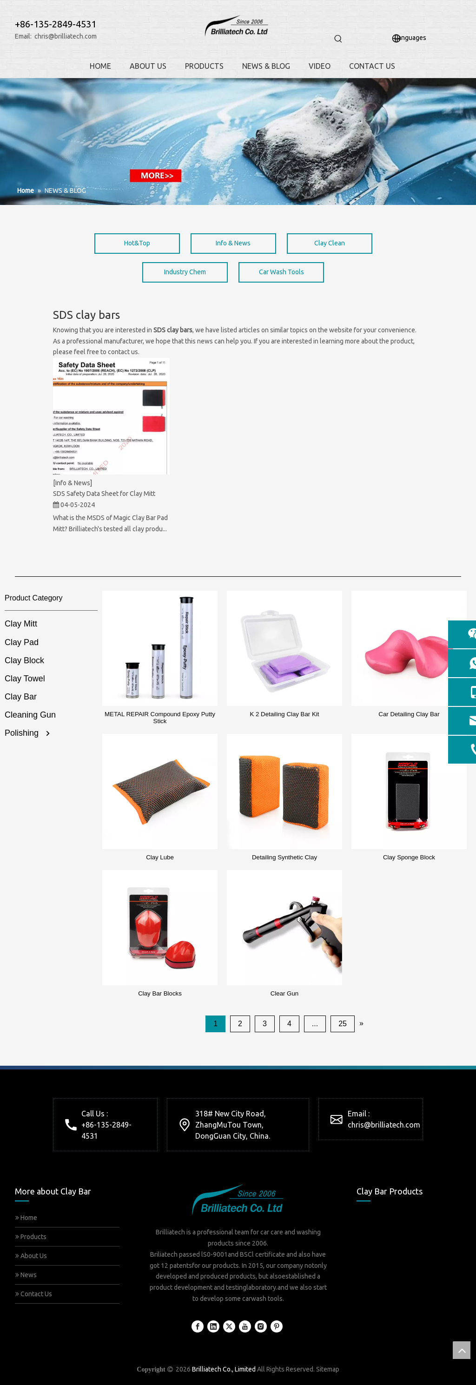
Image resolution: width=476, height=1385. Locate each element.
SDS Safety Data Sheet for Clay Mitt (104, 493)
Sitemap (327, 1369)
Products (30, 1236)
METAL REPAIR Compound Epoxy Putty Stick (160, 718)
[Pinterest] (277, 1326)
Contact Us (33, 1294)
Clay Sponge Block (409, 857)
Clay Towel (25, 678)
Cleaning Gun (30, 714)
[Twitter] (229, 1326)
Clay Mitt (21, 623)
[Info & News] (72, 483)
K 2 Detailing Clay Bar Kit (284, 714)
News (26, 1275)
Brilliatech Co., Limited (224, 1369)
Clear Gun (284, 993)
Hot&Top (137, 243)
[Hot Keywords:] (338, 39)
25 (342, 1024)
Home (26, 1217)
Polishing (22, 733)
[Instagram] (261, 1326)
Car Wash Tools (281, 272)
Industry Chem (185, 272)
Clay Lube (160, 857)
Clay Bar (21, 696)
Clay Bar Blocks (160, 993)
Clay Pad (22, 642)
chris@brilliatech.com (65, 36)
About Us (31, 1256)
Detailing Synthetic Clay (284, 857)
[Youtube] (245, 1326)
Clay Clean (329, 243)
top (461, 1350)
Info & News (233, 243)
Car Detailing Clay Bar (408, 714)
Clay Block (24, 660)
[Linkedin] (213, 1326)
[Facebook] (198, 1326)
